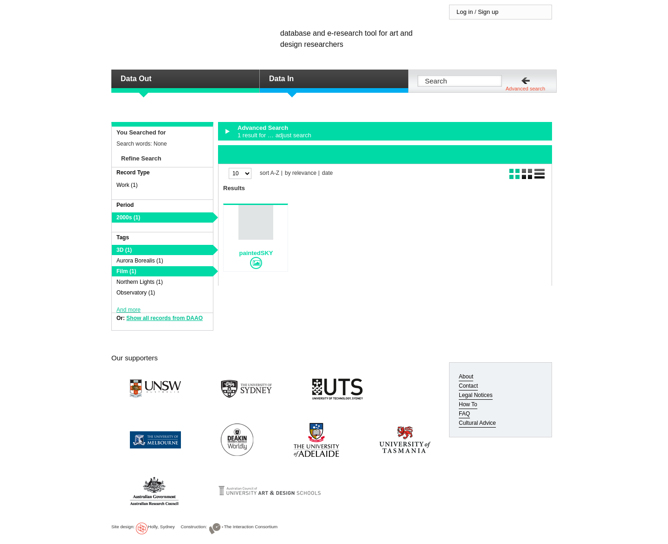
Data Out (136, 79)
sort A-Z (269, 173)
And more (128, 310)
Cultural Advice (477, 423)
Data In (281, 79)
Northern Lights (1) (139, 282)
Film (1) (126, 271)
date (327, 173)
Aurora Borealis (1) (139, 260)
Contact (468, 386)
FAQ (464, 413)
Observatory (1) (135, 292)
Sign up (488, 11)
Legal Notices (476, 395)
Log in (464, 11)
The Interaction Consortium (251, 526)
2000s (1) (128, 217)
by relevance (300, 173)
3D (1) (124, 250)
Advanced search (525, 88)
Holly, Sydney (161, 526)
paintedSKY (256, 253)
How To (468, 404)
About (466, 376)
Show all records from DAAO (164, 318)
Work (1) (127, 185)
